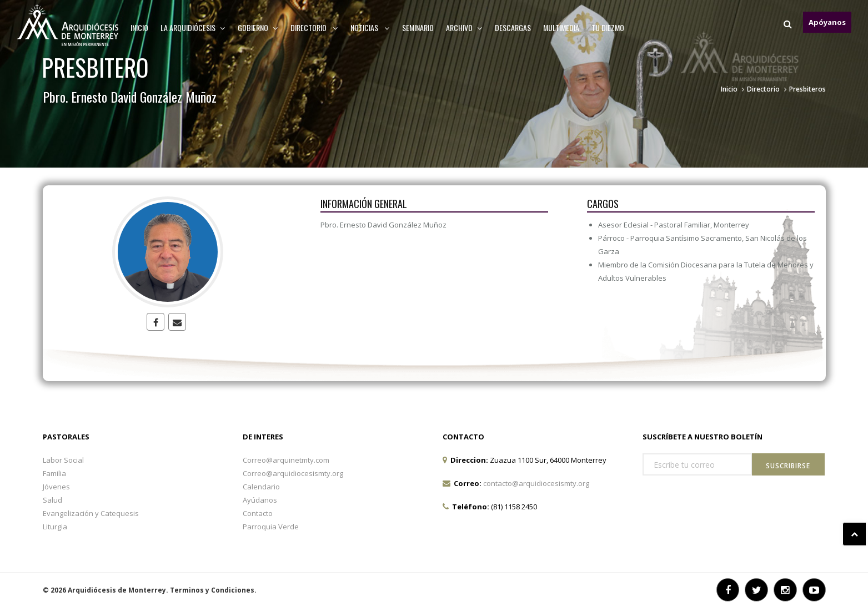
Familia (54, 473)
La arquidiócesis (192, 27)
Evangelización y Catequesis (91, 513)
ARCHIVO (464, 27)
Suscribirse (788, 466)
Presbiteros (807, 89)
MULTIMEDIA (561, 27)
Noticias (370, 27)
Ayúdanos (260, 500)
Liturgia (55, 527)
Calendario (261, 487)
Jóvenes (56, 487)
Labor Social (63, 460)
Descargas (513, 27)
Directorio (314, 27)
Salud (52, 500)
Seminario (418, 27)
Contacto (258, 513)
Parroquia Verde (271, 527)
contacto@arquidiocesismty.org (536, 483)
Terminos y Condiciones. (213, 590)
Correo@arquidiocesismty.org (293, 473)
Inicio (139, 27)
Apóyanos (827, 22)
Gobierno (258, 27)
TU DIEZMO (607, 27)
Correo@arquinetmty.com (286, 460)
